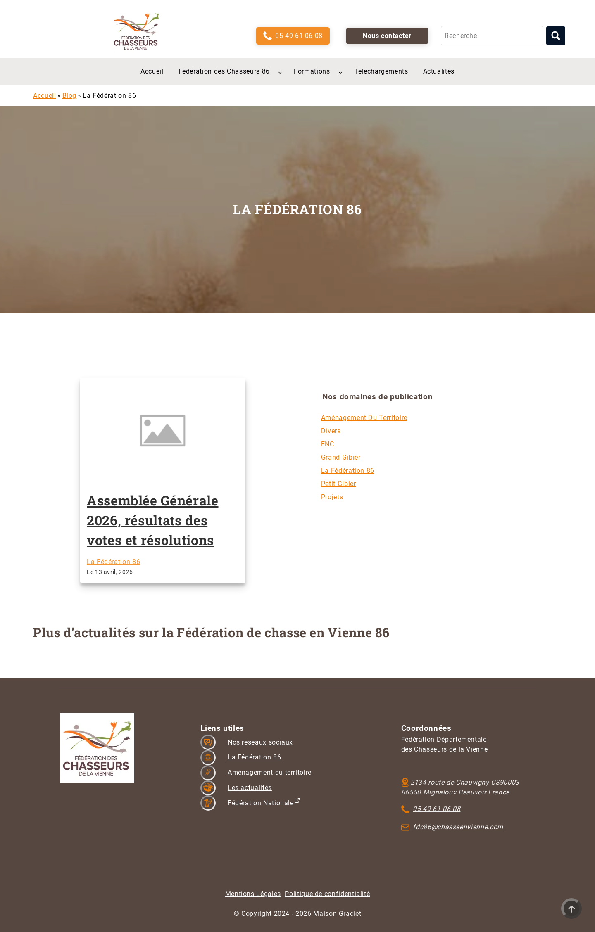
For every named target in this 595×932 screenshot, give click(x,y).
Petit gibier (338, 484)
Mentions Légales (253, 894)
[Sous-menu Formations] (340, 72)
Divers (331, 431)
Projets (332, 497)
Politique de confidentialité (327, 894)
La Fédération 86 (113, 562)
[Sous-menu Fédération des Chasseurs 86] (280, 72)
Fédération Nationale (261, 803)
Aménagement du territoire (364, 418)
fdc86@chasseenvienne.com (458, 827)
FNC (327, 444)
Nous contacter (387, 36)
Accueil (44, 96)
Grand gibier (341, 457)
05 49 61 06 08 (299, 36)
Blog (69, 96)
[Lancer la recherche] (555, 35)
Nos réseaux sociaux (260, 742)
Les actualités (250, 788)
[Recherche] (492, 35)
